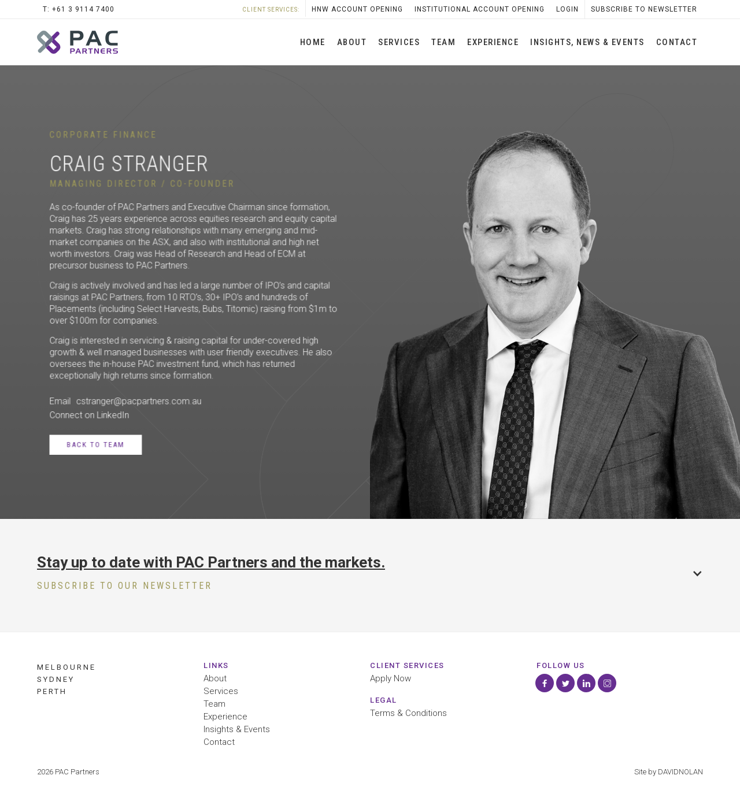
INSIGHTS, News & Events (587, 42)
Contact (677, 42)
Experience (493, 42)
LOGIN (567, 9)
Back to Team (95, 444)
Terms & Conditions (408, 713)
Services (221, 691)
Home (312, 42)
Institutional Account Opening (480, 9)
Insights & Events (237, 729)
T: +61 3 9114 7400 (78, 9)
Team (443, 42)
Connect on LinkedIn (89, 415)
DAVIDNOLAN (680, 771)
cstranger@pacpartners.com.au (139, 401)
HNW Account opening (357, 9)
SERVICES (399, 42)
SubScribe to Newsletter (644, 9)
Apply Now (390, 679)
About (352, 42)
